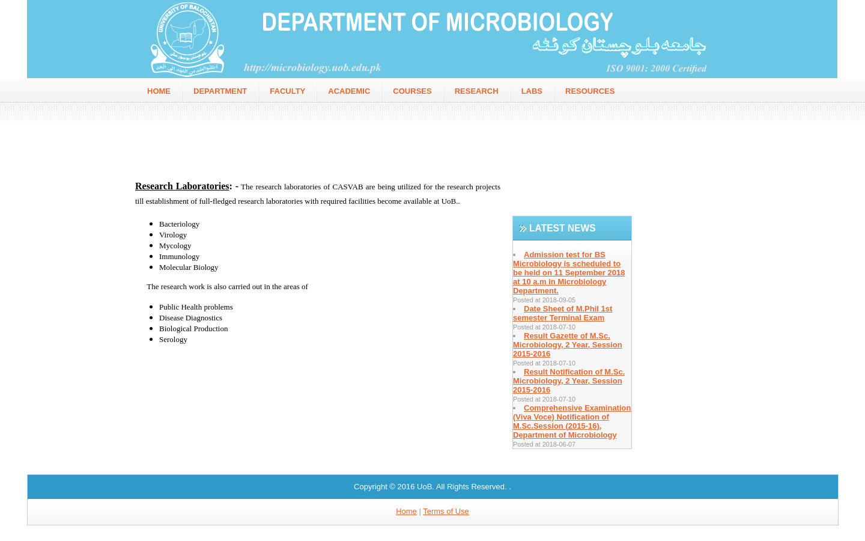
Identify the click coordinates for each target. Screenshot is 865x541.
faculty (287, 91)
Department (220, 91)
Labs (531, 91)
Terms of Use (446, 511)
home (159, 91)
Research (477, 91)
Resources (590, 91)
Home (406, 511)
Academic (349, 91)
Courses (412, 91)
